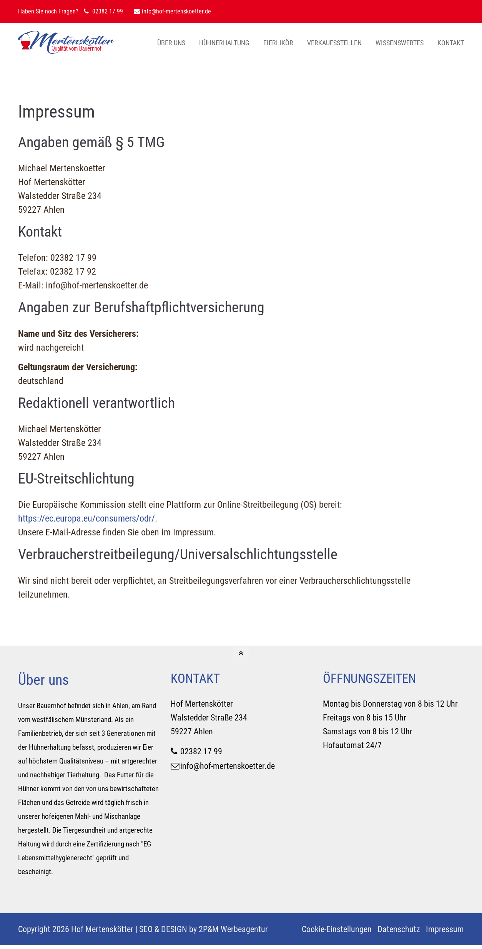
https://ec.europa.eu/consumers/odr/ (86, 518)
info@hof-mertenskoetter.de (172, 11)
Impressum (445, 929)
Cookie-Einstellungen (337, 929)
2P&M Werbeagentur (233, 929)
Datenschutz (398, 929)
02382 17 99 (201, 751)
